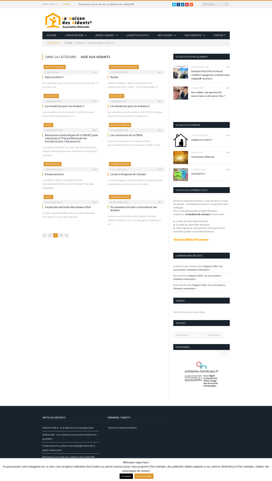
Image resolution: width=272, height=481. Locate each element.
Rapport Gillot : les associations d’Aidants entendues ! (198, 268)
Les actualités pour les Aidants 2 (129, 106)
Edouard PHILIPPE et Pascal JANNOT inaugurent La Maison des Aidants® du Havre (210, 75)
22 (159, 169)
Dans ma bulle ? (54, 77)
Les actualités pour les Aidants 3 (64, 106)
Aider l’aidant (104, 35)
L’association (74, 35)
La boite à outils (137, 35)
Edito (48, 125)
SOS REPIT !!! (198, 173)
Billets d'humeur (54, 67)
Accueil (52, 35)
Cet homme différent (202, 156)
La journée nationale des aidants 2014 (68, 207)
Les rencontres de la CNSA (126, 135)
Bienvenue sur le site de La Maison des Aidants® (106, 4)
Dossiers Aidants (120, 164)
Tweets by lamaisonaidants (122, 427)
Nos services (193, 35)
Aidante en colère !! (201, 139)
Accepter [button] (126, 476)
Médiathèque (52, 164)
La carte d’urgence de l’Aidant (128, 174)
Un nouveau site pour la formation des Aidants (133, 208)
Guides (114, 77)
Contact (219, 35)
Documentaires (54, 174)
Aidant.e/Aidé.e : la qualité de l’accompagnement (68, 427)
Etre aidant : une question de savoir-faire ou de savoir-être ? (208, 94)
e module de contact (198, 214)
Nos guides (165, 35)
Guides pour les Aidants (124, 67)
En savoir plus (144, 476)
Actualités (51, 96)
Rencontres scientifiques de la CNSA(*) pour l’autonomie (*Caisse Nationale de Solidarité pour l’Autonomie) (71, 138)
